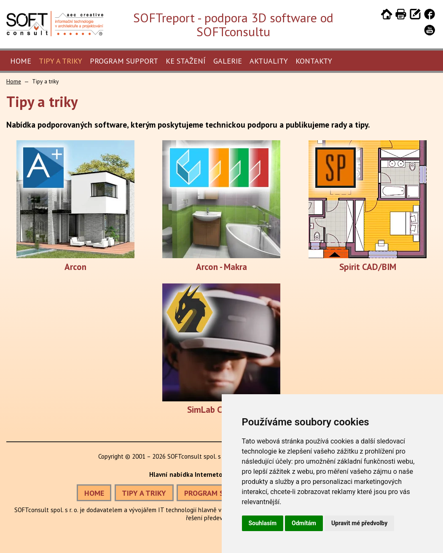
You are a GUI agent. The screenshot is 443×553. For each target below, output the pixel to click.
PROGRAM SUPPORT (217, 493)
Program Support (124, 61)
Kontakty (313, 61)
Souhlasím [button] (263, 523)
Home (20, 61)
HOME (94, 493)
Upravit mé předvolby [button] (359, 523)
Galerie (227, 61)
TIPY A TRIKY (144, 493)
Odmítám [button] (304, 523)
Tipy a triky (60, 61)
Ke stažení (186, 61)
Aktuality (269, 61)
